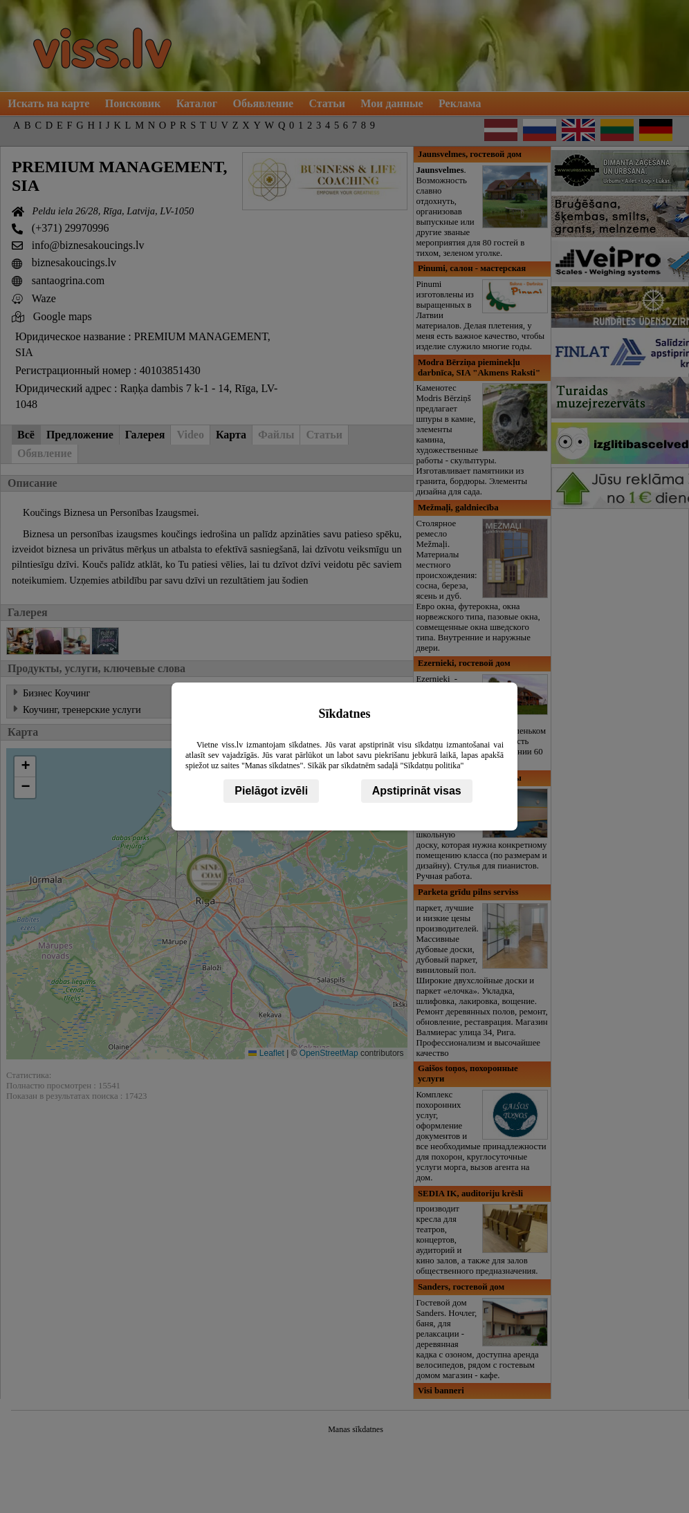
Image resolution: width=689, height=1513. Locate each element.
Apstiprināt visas (416, 791)
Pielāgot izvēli (271, 791)
